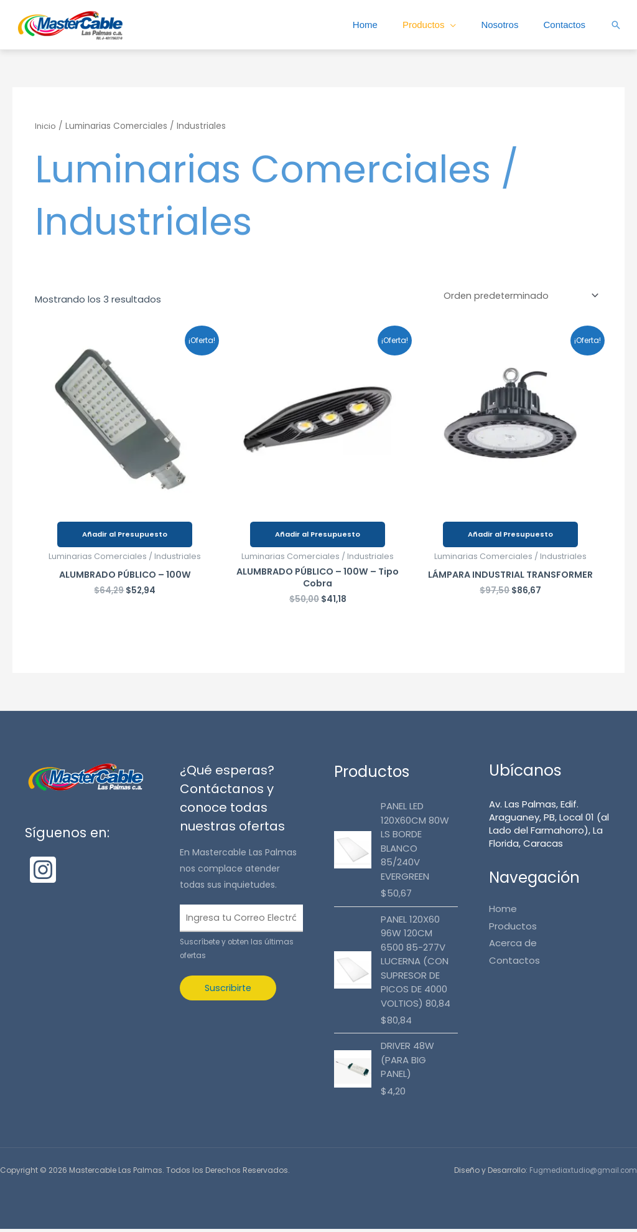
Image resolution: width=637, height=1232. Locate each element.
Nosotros (495, 24)
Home (356, 24)
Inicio (46, 126)
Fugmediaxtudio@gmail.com (580, 1173)
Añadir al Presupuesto (124, 535)
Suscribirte (229, 992)
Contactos (563, 24)
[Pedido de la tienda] (518, 296)
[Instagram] (43, 873)
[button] (615, 25)
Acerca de (513, 945)
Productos (417, 24)
